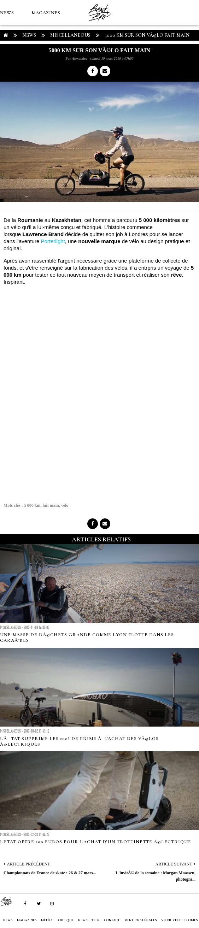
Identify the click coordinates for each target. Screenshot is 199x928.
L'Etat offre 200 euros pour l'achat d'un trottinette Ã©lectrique (95, 842)
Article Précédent (28, 864)
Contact (112, 920)
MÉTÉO (8, 62)
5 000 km (32, 505)
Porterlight (53, 241)
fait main (50, 505)
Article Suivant (174, 864)
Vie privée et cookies (179, 920)
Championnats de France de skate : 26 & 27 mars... (50, 872)
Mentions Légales (140, 920)
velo (65, 505)
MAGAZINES (45, 13)
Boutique (39, 62)
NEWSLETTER (89, 920)
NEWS (7, 13)
